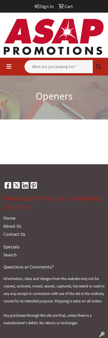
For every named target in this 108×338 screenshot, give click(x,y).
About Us (12, 226)
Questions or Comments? (28, 267)
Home (9, 218)
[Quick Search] (58, 66)
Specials (11, 247)
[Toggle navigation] (9, 67)
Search (10, 255)
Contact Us (14, 234)
